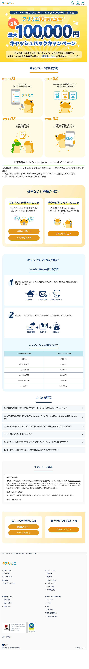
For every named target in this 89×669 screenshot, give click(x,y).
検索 (72, 3)
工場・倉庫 (50, 609)
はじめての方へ (7, 569)
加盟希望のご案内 (52, 615)
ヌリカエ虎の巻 (51, 589)
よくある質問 (6, 573)
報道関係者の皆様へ (15, 647)
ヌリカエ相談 (50, 586)
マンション (50, 599)
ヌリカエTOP (6, 553)
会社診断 (49, 576)
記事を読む (7, 606)
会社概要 (4, 647)
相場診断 (49, 573)
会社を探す (7, 599)
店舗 (48, 606)
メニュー (83, 3)
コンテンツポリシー (8, 576)
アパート (49, 602)
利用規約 (5, 579)
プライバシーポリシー (8, 582)
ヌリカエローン (51, 582)
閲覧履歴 (78, 3)
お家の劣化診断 (51, 579)
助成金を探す (8, 602)
